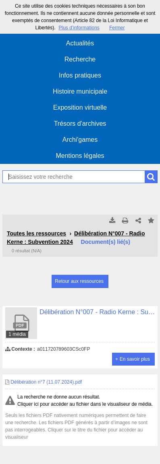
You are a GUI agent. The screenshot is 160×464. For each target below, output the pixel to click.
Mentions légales (80, 155)
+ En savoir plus (132, 359)
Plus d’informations (78, 28)
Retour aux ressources (79, 281)
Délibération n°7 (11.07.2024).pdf (43, 382)
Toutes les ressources (36, 233)
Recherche (80, 59)
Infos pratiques (80, 75)
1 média (17, 334)
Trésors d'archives (80, 123)
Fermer (117, 28)
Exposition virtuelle (80, 107)
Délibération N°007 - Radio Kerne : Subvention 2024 (76, 237)
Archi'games (80, 139)
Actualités (80, 43)
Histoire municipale (80, 91)
